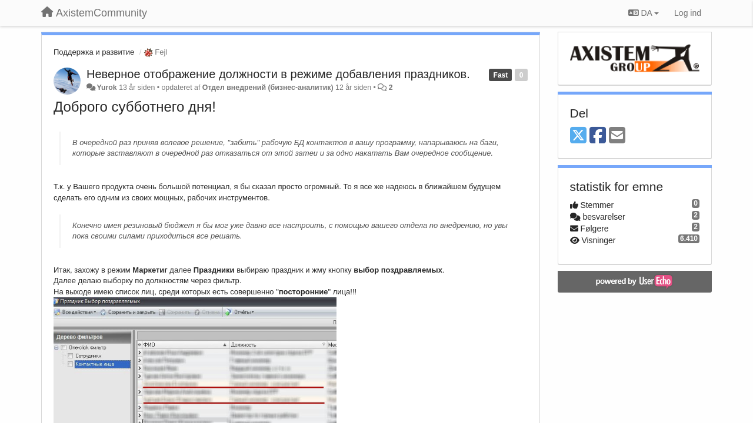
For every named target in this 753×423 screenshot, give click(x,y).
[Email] (617, 136)
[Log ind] (687, 13)
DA (643, 13)
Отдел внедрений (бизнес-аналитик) (268, 87)
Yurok (106, 87)
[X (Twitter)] (578, 136)
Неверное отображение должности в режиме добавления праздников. (278, 74)
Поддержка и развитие (94, 52)
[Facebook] (597, 136)
